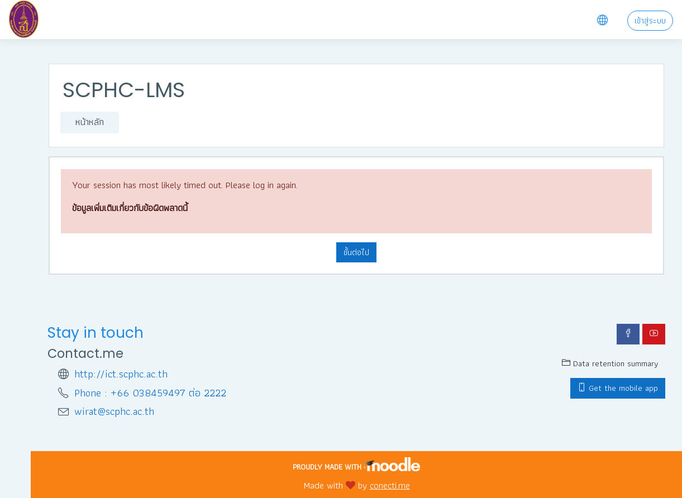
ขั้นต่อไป (356, 252)
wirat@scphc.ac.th (114, 412)
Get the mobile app (618, 388)
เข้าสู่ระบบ (650, 20)
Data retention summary (610, 363)
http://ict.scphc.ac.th (121, 374)
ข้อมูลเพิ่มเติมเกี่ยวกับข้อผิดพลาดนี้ (130, 208)
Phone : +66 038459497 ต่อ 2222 (150, 393)
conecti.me (390, 485)
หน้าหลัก (89, 122)
